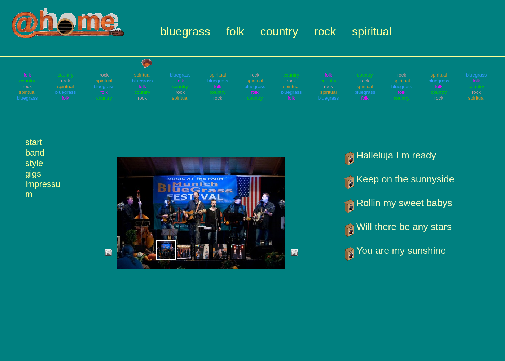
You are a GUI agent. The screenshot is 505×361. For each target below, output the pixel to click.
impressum (42, 184)
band (34, 152)
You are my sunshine (401, 250)
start (33, 142)
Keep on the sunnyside (405, 179)
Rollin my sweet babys (404, 202)
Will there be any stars (404, 226)
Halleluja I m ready (396, 155)
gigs (33, 173)
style (34, 163)
